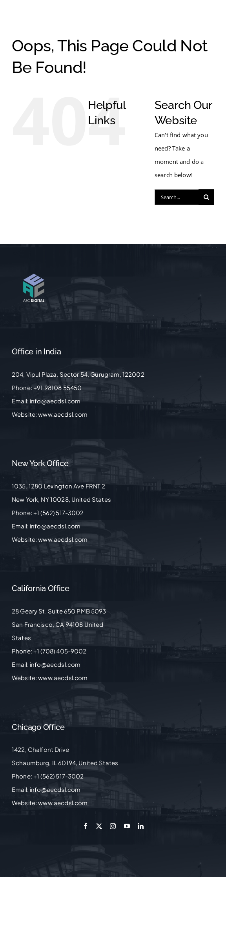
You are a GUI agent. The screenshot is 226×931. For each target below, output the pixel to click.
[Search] (206, 197)
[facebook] (85, 826)
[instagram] (113, 826)
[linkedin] (141, 826)
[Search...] (177, 197)
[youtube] (127, 826)
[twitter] (99, 826)
